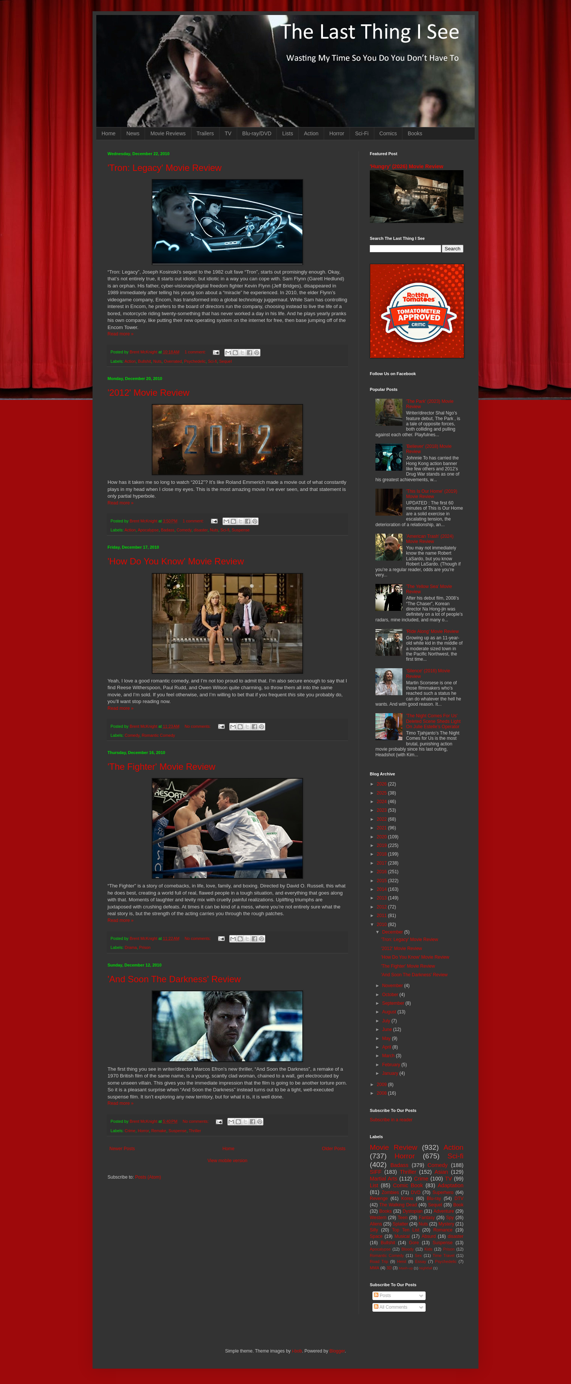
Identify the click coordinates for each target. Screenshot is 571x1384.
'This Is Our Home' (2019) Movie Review (431, 494)
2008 (382, 1093)
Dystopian (413, 1211)
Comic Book (408, 1185)
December (393, 932)
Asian (441, 1172)
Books (415, 133)
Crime (130, 1130)
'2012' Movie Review (149, 393)
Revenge (379, 1198)
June (387, 1029)
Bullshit (144, 361)
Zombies (390, 1192)
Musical (402, 1236)
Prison (145, 947)
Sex (418, 1255)
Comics (388, 133)
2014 (382, 889)
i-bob (297, 1351)
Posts (382, 1295)
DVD (415, 1192)
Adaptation (450, 1185)
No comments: (198, 726)
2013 (382, 898)
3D (389, 1268)
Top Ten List (405, 1230)
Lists (287, 133)
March (389, 1055)
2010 (382, 924)
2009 (382, 1084)
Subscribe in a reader (391, 1119)
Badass (167, 530)
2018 (382, 854)
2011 (382, 915)
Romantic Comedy (158, 735)
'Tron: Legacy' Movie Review (164, 168)
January (390, 1073)
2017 (382, 863)
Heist (402, 1261)
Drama (131, 947)
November (393, 985)
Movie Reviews (167, 133)
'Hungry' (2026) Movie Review (406, 166)
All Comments (390, 1307)
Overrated (173, 361)
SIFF (375, 1172)
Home (108, 133)
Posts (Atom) (148, 1177)
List (374, 1185)
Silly (374, 1230)
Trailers (205, 133)
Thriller (195, 1130)
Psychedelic (195, 361)
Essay (420, 1261)
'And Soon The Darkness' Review (174, 979)
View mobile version (228, 1160)
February (391, 1064)
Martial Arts (383, 1179)
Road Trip (379, 1261)
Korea (407, 1198)
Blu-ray (434, 1198)
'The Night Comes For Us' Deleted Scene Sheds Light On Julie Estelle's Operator (433, 721)
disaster (201, 530)
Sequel (225, 361)
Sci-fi (212, 361)
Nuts (157, 361)
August (390, 1011)
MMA (374, 1268)
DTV (458, 1198)
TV (228, 133)
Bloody (407, 1249)
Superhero (442, 1192)
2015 (382, 880)
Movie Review (393, 1147)
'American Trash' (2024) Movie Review (430, 539)
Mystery (446, 1224)
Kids (428, 1249)
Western (378, 1217)
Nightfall (425, 1268)
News (132, 133)
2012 (382, 907)
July (387, 1020)
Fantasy (427, 1217)
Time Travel (443, 1255)
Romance (442, 1230)
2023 (382, 810)
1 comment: (196, 352)
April (387, 1047)
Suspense (241, 530)
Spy (450, 1217)
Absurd (429, 1236)
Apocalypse (148, 530)
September (393, 1003)
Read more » (120, 334)
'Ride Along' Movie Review (432, 631)
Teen (403, 1217)
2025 (382, 793)
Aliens (376, 1224)
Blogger (337, 1351)
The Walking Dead (398, 1204)
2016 (382, 871)
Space (376, 1236)
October (390, 994)
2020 (382, 836)
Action (311, 133)
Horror (336, 133)
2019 (382, 845)
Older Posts (333, 1148)
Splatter (400, 1224)
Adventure (443, 1211)
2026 (382, 784)
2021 (382, 827)
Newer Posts (122, 1148)
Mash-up (406, 1268)
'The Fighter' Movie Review (161, 767)
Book (458, 1204)
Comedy (184, 530)
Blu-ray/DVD (257, 133)
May (387, 1038)
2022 (382, 819)
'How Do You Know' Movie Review (176, 561)
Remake (158, 1130)
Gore (414, 1242)
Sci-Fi (362, 133)
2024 (382, 801)
